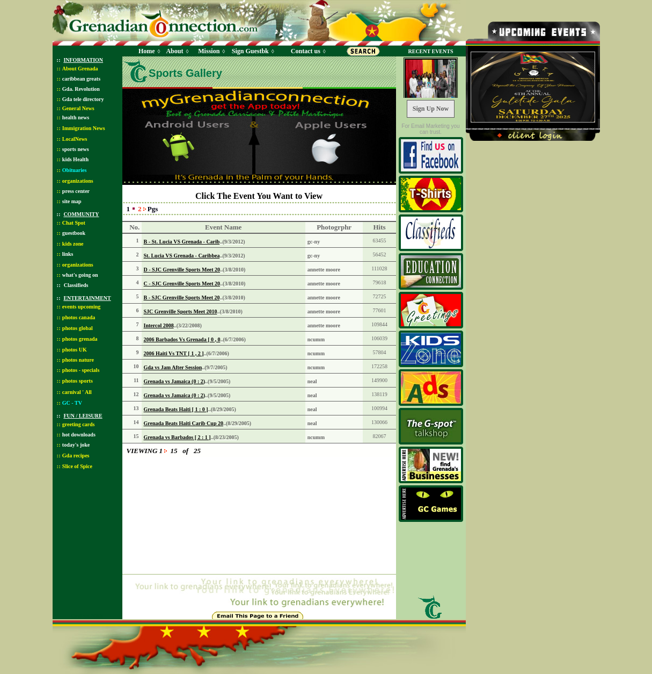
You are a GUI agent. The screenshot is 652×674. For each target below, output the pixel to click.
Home (146, 51)
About (174, 51)
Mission (208, 51)
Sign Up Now (431, 108)
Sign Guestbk (252, 51)
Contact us (305, 51)
